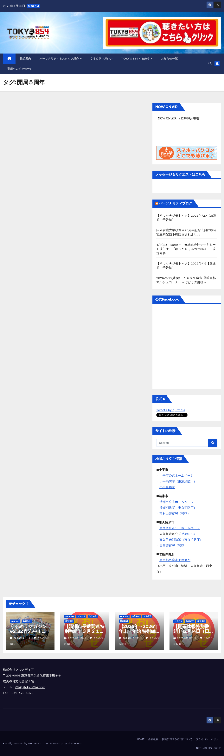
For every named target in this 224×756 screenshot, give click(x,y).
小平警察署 (167, 487)
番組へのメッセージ (20, 68)
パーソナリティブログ (175, 203)
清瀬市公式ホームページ (176, 502)
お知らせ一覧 (169, 58)
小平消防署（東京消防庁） (178, 481)
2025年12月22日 (133, 638)
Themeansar (74, 743)
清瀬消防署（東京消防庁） (178, 508)
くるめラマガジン (101, 58)
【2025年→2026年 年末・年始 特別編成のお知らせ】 (139, 631)
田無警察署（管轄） (173, 545)
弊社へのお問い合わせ (208, 747)
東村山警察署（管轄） (174, 513)
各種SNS (188, 534)
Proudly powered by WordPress (22, 743)
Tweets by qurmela (170, 410)
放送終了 (93, 616)
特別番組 (69, 621)
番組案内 (25, 58)
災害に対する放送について (177, 739)
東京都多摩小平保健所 (174, 560)
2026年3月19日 (77, 638)
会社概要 (153, 739)
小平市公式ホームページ (176, 475)
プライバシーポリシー (208, 739)
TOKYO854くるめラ (136, 58)
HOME (140, 739)
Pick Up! (15, 621)
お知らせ (27, 621)
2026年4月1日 (22, 638)
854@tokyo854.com (30, 687)
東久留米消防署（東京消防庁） (181, 540)
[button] (210, 63)
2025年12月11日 (187, 638)
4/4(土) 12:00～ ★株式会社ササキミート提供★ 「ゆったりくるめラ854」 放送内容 (186, 249)
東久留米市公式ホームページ (179, 528)
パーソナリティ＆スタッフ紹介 (60, 58)
